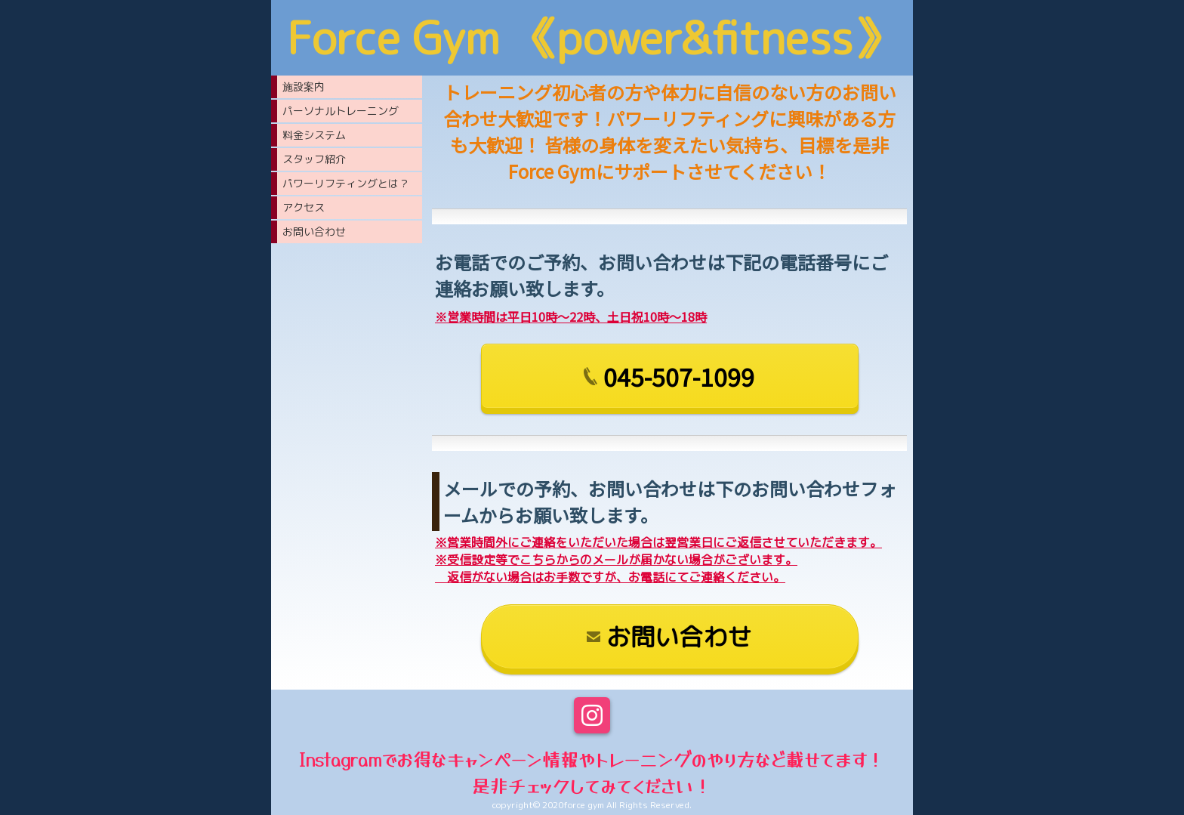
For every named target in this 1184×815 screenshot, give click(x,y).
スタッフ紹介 (314, 159)
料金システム (314, 135)
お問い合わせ (314, 231)
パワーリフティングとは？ (345, 183)
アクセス (303, 207)
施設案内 (303, 86)
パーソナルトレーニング (340, 110)
